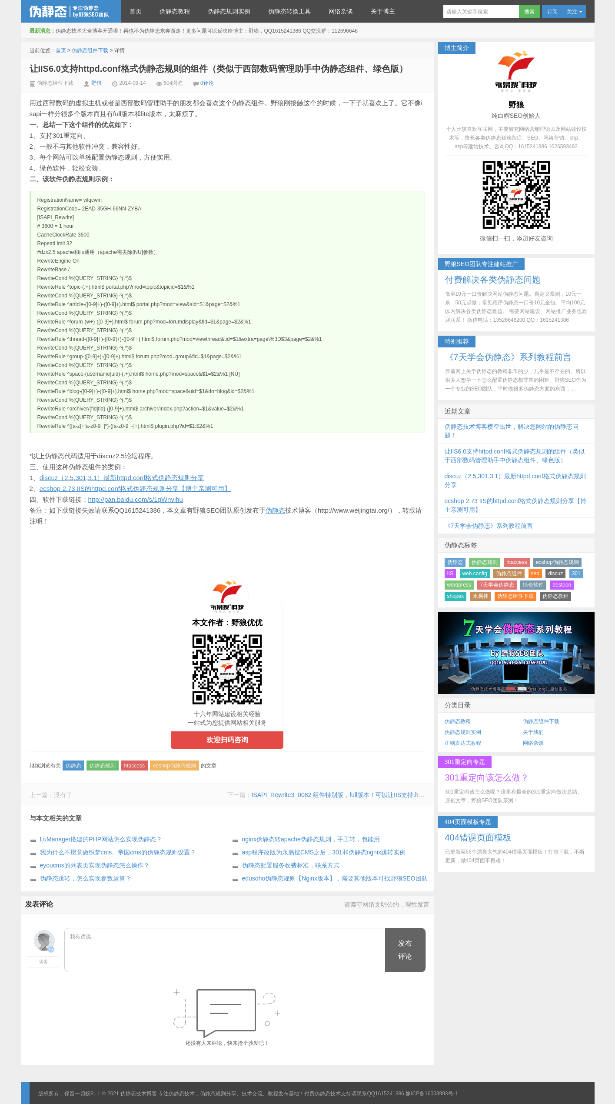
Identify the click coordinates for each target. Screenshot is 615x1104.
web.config (474, 573)
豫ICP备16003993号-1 (432, 1094)
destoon (562, 585)
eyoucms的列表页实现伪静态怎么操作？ (95, 865)
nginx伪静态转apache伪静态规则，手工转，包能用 (311, 839)
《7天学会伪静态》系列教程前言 (489, 525)
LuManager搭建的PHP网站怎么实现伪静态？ (101, 839)
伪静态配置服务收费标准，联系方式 (290, 865)
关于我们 (533, 732)
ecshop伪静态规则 (174, 766)
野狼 (96, 83)
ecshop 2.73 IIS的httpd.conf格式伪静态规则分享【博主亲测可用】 (135, 488)
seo (535, 573)
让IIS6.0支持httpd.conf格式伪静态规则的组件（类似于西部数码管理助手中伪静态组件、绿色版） (219, 68)
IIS (450, 573)
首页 (136, 11)
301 (576, 573)
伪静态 (275, 510)
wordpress (459, 585)
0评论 (207, 83)
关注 (574, 12)
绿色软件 (533, 585)
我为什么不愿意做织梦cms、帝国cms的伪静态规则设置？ (118, 852)
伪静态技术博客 (71, 11)
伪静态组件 (509, 573)
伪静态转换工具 (289, 11)
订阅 (552, 12)
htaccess (134, 766)
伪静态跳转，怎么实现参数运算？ (85, 878)
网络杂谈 (341, 11)
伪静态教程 (175, 11)
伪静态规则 (103, 766)
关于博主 (383, 11)
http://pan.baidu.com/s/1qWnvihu (135, 499)
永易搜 (481, 596)
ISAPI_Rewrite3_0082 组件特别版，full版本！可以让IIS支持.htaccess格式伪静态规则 (367, 794)
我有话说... (225, 950)
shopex (455, 596)
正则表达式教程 (463, 743)
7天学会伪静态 (497, 585)
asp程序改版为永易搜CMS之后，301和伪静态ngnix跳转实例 (324, 852)
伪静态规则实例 (229, 11)
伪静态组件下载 (90, 50)
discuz (555, 573)
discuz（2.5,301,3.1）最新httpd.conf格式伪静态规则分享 (122, 477)
